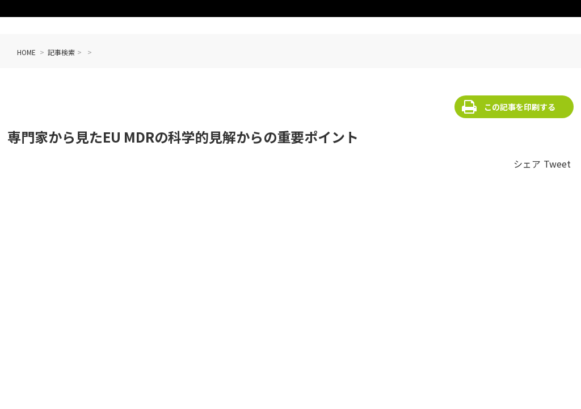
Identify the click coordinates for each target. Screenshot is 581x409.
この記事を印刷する (519, 106)
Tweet (557, 163)
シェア (527, 163)
